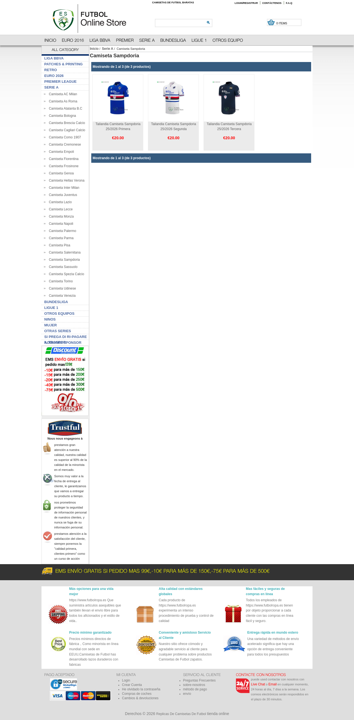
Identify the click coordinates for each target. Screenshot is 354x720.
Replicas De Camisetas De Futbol (181, 714)
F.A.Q (289, 3)
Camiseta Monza (60, 216)
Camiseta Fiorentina (63, 159)
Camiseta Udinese (61, 288)
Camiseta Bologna (61, 116)
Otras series (57, 331)
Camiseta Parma (60, 238)
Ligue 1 (51, 308)
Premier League (60, 81)
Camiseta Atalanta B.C (64, 108)
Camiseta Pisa (58, 245)
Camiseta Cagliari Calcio (66, 130)
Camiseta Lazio (59, 202)
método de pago (195, 689)
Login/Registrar (246, 3)
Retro (50, 70)
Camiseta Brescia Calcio (66, 123)
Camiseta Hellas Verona (65, 180)
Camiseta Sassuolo (62, 267)
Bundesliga (56, 302)
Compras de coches (137, 694)
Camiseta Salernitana (63, 252)
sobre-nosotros (194, 685)
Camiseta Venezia (61, 296)
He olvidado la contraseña (141, 689)
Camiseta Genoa (60, 173)
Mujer (50, 325)
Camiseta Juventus (62, 195)
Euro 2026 (54, 76)
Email (273, 684)
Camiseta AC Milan (62, 94)
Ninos (50, 319)
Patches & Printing (63, 64)
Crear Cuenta (132, 685)
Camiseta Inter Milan (63, 188)
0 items (282, 23)
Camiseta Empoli (60, 152)
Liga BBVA (54, 58)
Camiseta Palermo (61, 231)
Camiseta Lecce (60, 209)
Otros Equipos (59, 313)
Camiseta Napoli (60, 224)
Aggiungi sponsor (62, 342)
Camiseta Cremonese (64, 144)
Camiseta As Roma (62, 101)
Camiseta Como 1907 (64, 137)
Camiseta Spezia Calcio (65, 274)
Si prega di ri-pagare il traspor (65, 337)
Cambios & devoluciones (140, 698)
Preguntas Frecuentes (199, 680)
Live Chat (258, 684)
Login (126, 680)
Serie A (107, 49)
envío (187, 694)
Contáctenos (272, 3)
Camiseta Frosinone (63, 166)
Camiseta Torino (60, 281)
